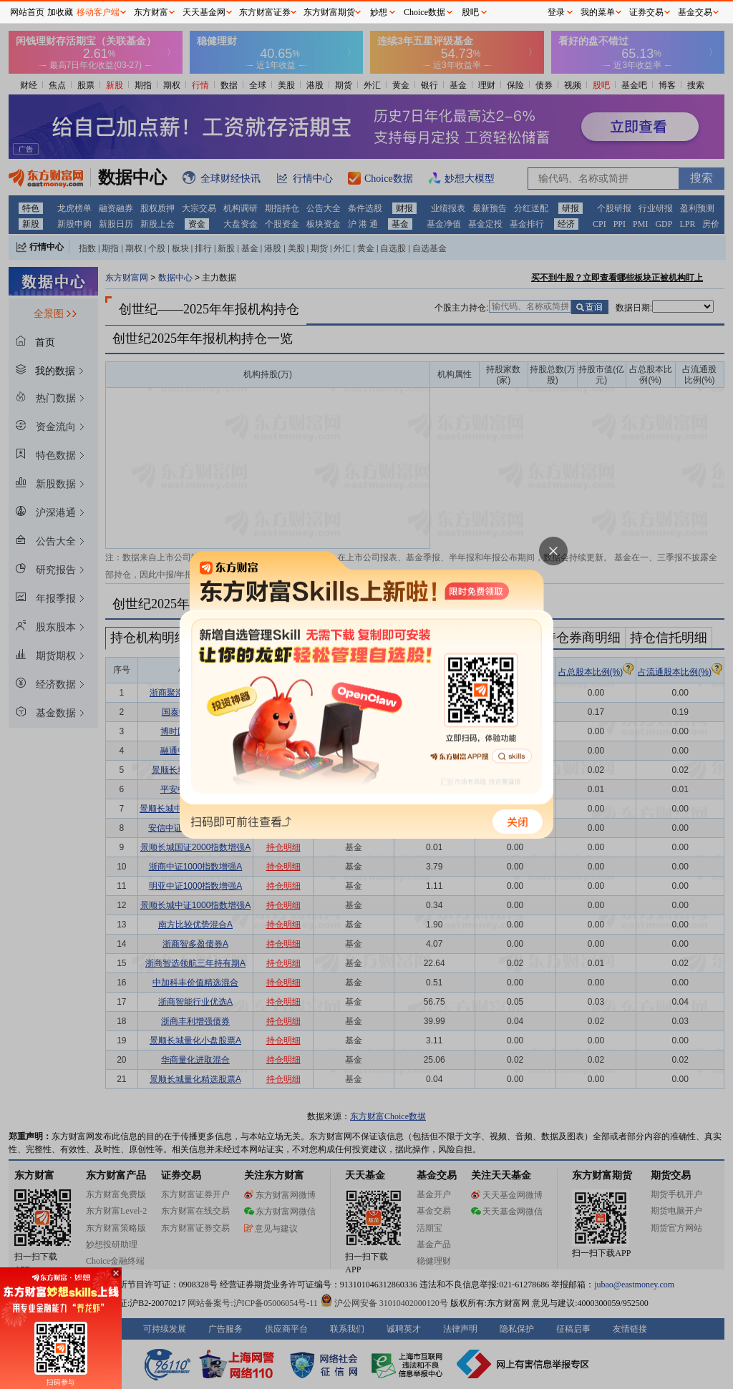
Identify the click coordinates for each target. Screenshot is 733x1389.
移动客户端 (98, 12)
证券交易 (646, 12)
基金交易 (695, 12)
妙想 (378, 12)
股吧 (470, 12)
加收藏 (60, 12)
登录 (556, 12)
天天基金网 (204, 12)
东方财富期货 (329, 12)
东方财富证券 (265, 12)
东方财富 (151, 12)
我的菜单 (598, 12)
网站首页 (27, 12)
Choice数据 (424, 12)
